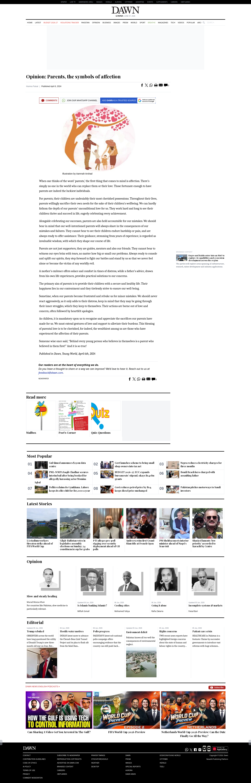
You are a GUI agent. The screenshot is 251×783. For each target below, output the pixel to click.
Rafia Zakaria (157, 611)
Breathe (152, 22)
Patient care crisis (202, 631)
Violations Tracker (69, 22)
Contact (27, 755)
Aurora (118, 2)
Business (106, 22)
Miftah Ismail (83, 611)
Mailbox (31, 432)
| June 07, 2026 (125, 16)
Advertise (140, 2)
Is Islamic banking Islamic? (92, 605)
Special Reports (133, 767)
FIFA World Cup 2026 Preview (126, 732)
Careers (174, 2)
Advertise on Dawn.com (68, 763)
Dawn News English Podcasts (42, 686)
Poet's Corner (67, 432)
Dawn (128, 755)
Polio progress (101, 631)
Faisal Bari (193, 611)
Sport (142, 22)
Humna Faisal (32, 86)
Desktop (95, 767)
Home (29, 22)
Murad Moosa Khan (36, 602)
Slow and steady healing (42, 596)
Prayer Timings (98, 755)
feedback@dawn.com (50, 373)
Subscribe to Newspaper (68, 755)
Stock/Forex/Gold (99, 759)
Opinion (96, 22)
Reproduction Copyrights (69, 759)
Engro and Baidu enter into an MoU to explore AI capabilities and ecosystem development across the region (206, 258)
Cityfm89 (164, 759)
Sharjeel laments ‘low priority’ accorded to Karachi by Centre (204, 543)
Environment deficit (136, 632)
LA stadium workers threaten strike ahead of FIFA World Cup (40, 543)
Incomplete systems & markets (205, 605)
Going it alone (159, 605)
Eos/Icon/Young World (170, 755)
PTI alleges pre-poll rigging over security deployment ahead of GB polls (106, 545)
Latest (38, 22)
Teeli (162, 767)
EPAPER (64, 2)
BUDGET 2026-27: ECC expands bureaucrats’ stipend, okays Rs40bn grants (134, 476)
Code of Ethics (30, 763)
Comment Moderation (33, 778)
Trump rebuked (35, 631)
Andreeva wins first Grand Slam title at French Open (140, 542)
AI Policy (27, 767)
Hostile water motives (72, 631)
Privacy (26, 774)
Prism (125, 22)
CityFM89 (128, 2)
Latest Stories (39, 503)
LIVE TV (72, 2)
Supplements (162, 2)
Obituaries (185, 2)
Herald (109, 2)
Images (99, 2)
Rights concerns (168, 631)
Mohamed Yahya (122, 611)
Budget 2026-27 (51, 22)
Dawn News (131, 774)
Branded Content (184, 252)
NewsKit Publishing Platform (217, 759)
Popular (191, 22)
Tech (173, 22)
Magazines (163, 22)
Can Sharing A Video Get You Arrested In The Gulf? (59, 732)
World (134, 22)
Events (150, 2)
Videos (181, 22)
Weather (95, 763)
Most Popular (39, 456)
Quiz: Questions (101, 432)
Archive (201, 22)
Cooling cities (121, 605)
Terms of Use (29, 770)
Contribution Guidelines (34, 759)
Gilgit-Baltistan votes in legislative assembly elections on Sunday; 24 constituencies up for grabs (75, 545)
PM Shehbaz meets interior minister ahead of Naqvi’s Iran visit (174, 543)
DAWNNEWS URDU (86, 2)
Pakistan (85, 22)
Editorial (35, 622)
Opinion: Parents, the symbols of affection (73, 76)
